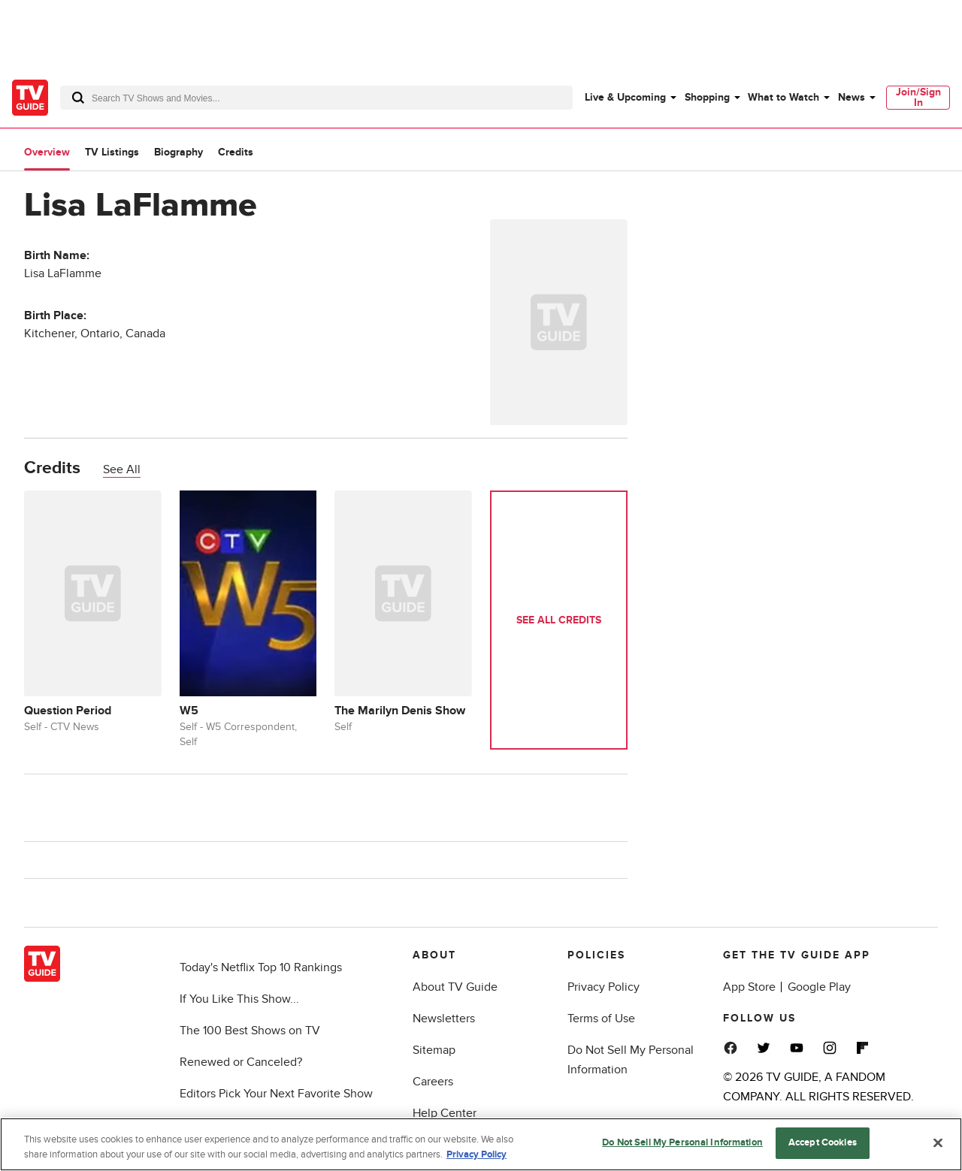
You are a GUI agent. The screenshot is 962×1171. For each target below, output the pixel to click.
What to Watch (783, 97)
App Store (749, 986)
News (851, 97)
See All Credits (558, 620)
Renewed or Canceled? (241, 1062)
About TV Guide (455, 986)
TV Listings (112, 152)
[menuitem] (630, 98)
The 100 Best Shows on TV (250, 1030)
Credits (235, 152)
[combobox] (316, 98)
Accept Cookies (822, 1142)
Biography (178, 152)
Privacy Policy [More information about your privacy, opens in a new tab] (476, 1154)
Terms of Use (601, 1018)
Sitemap (434, 1050)
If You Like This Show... (239, 999)
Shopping (707, 97)
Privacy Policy (603, 986)
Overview (47, 152)
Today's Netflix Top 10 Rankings (261, 967)
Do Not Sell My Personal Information (682, 1142)
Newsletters (444, 1018)
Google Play (819, 986)
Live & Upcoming (625, 97)
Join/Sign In (918, 97)
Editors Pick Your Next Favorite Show (276, 1093)
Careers (433, 1081)
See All (122, 469)
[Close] (937, 1142)
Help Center (444, 1113)
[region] (481, 1144)
